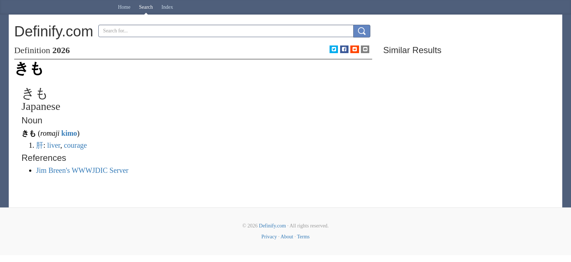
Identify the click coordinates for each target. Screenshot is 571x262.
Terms (303, 236)
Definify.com (272, 226)
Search (146, 7)
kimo (69, 133)
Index (167, 7)
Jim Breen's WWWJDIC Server (82, 170)
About (286, 236)
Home (124, 7)
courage (75, 145)
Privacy (269, 236)
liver (53, 145)
